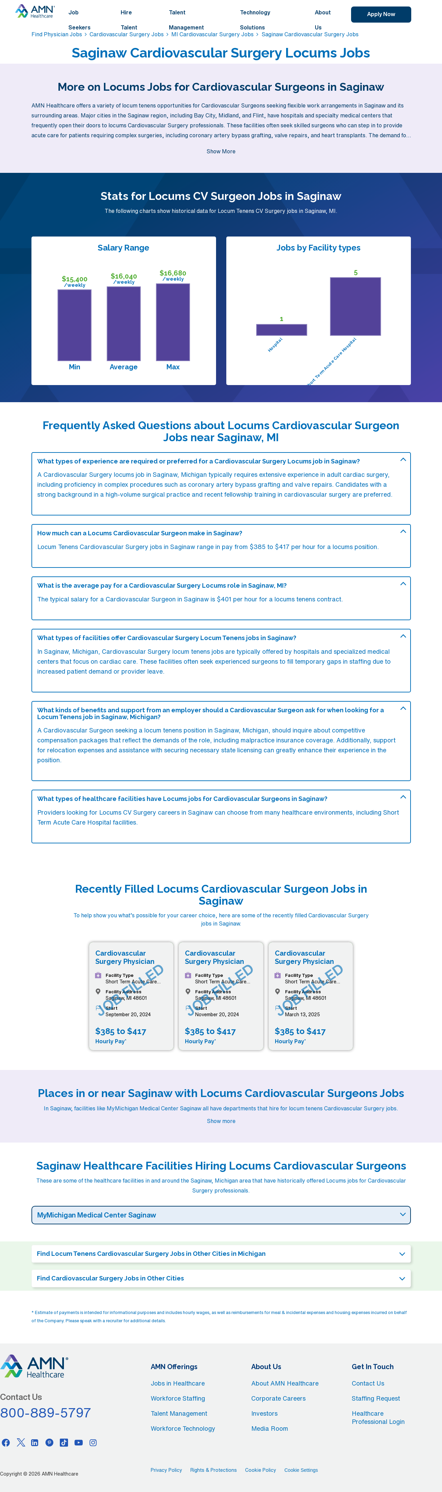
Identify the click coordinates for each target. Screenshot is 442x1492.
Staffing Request (376, 1398)
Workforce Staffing (178, 1398)
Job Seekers (79, 20)
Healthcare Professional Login (378, 1417)
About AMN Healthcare (285, 1383)
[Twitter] (20, 1442)
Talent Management (186, 20)
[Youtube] (78, 1442)
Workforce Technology (183, 1428)
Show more (221, 1121)
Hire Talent (129, 20)
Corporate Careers (278, 1398)
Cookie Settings (301, 1470)
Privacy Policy (166, 1470)
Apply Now (381, 14)
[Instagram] (93, 1442)
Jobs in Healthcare (178, 1383)
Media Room (269, 1428)
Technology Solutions (255, 20)
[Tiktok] (64, 1442)
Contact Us (368, 1383)
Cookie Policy (260, 1470)
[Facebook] (6, 1442)
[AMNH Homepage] (35, 11)
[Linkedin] (35, 1442)
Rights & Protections (213, 1470)
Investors (264, 1413)
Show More (221, 151)
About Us (323, 20)
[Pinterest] (49, 1442)
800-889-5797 (46, 1412)
